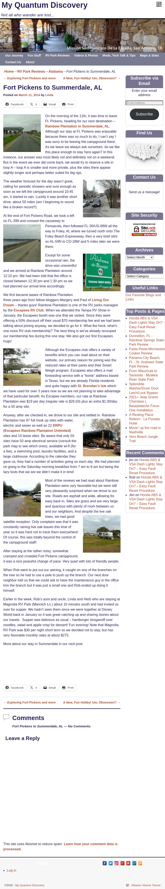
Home (9, 71)
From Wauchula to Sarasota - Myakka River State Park (143, 375)
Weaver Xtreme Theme (146, 885)
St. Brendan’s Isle (92, 386)
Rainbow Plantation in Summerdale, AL (77, 126)
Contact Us (13, 62)
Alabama (56, 71)
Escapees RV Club (29, 310)
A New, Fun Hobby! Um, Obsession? (92, 78)
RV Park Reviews (57, 55)
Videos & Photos (86, 55)
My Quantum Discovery (44, 5)
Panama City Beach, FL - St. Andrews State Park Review (146, 362)
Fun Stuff (34, 55)
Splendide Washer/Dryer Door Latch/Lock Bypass (144, 388)
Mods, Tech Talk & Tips (119, 55)
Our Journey (14, 55)
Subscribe (144, 114)
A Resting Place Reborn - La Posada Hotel (144, 419)
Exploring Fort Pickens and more (29, 78)
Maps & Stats (149, 55)
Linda (49, 95)
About (30, 62)
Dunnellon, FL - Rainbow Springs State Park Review (146, 340)
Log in (11, 870)
